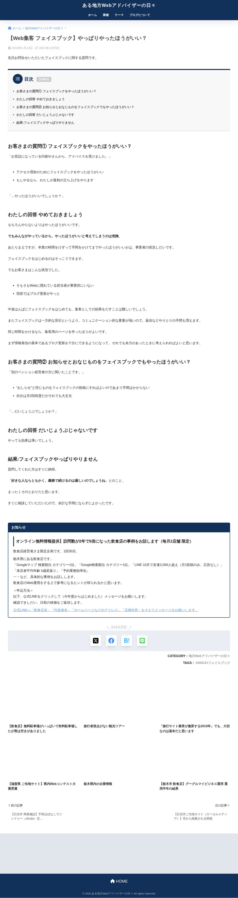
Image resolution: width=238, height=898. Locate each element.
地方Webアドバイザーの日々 (209, 656)
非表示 (44, 79)
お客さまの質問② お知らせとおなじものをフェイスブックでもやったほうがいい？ (75, 107)
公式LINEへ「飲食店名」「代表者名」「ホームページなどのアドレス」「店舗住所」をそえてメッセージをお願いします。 (105, 610)
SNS (200, 663)
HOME (119, 881)
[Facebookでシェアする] (111, 640)
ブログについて (139, 15)
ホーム (92, 15)
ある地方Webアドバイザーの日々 (119, 5)
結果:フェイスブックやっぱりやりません (45, 122)
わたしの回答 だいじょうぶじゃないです (45, 114)
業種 (106, 15)
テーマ (119, 15)
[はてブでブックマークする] (126, 640)
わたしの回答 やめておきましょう (40, 99)
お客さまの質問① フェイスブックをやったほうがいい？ (56, 91)
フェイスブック (219, 663)
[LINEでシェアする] (142, 640)
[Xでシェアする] (95, 640)
